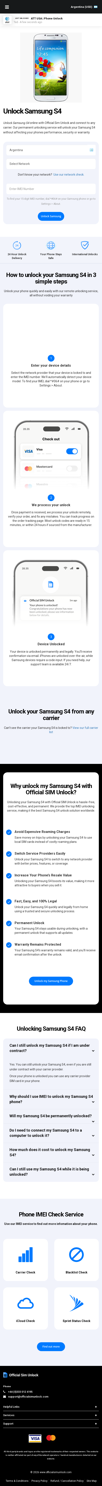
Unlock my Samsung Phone (51, 981)
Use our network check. (68, 174)
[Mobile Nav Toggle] (7, 7)
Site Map (92, 1480)
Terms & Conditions (17, 1480)
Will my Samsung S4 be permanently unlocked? (51, 1116)
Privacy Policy (39, 1480)
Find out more (51, 1346)
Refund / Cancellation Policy (67, 1480)
